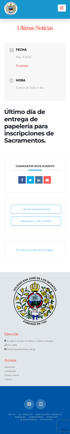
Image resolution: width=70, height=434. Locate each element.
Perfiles (20, 417)
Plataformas (28, 419)
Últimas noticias (11, 375)
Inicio (12, 414)
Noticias (51, 417)
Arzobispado (10, 371)
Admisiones (9, 367)
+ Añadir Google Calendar (36, 209)
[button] (62, 8)
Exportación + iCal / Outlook (35, 221)
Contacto (8, 379)
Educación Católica (49, 414)
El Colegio (26, 414)
